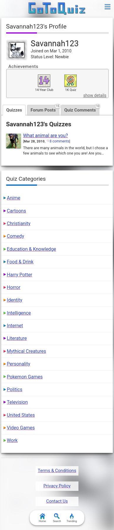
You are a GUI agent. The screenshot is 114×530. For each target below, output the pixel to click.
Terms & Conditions (57, 470)
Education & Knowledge (31, 249)
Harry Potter (19, 275)
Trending (71, 518)
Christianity (18, 223)
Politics (14, 389)
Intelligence (19, 313)
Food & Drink (20, 262)
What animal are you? (45, 135)
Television (17, 402)
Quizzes (14, 110)
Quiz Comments (82, 109)
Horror (13, 287)
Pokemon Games (25, 377)
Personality (18, 364)
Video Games (21, 428)
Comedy (15, 236)
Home (42, 518)
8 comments (59, 141)
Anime (13, 198)
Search (57, 518)
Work (12, 440)
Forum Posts (45, 109)
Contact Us (57, 501)
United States (21, 415)
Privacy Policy (57, 486)
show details (94, 95)
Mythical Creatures (26, 351)
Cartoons (16, 211)
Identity (14, 300)
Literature (17, 338)
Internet (15, 325)
